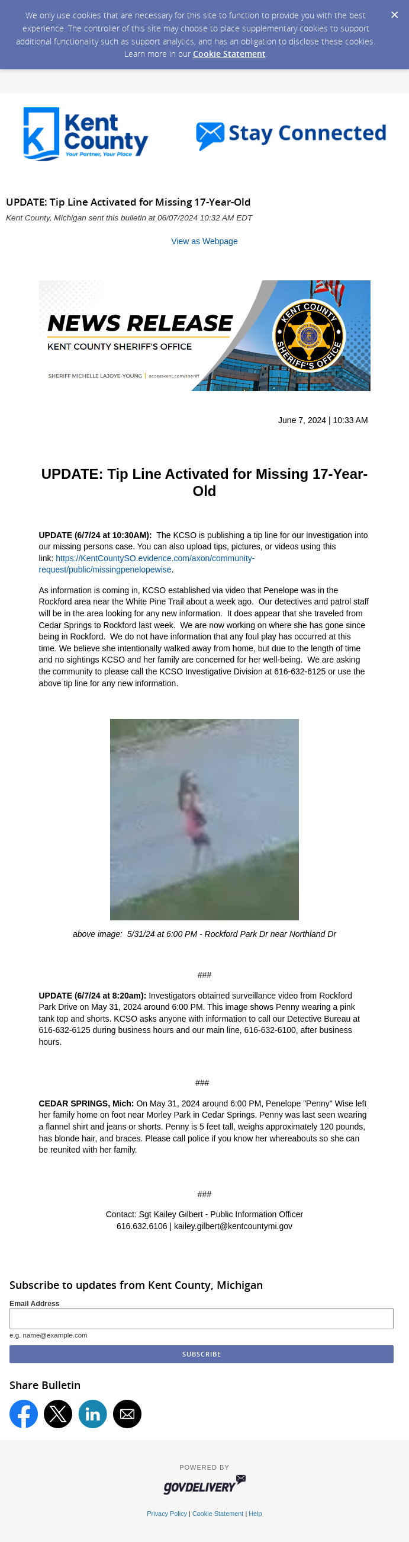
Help (255, 1513)
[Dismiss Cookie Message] (394, 11)
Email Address (34, 1304)
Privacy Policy (167, 1513)
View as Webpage (204, 241)
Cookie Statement (229, 53)
